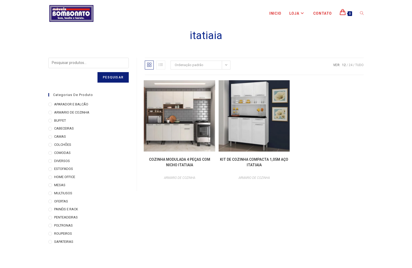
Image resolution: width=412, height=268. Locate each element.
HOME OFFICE (64, 177)
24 (350, 65)
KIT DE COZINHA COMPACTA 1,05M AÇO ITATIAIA (254, 162)
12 (344, 65)
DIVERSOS (62, 161)
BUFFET (60, 120)
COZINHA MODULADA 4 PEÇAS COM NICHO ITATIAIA (179, 162)
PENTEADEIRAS (66, 217)
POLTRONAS (63, 225)
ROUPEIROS (63, 233)
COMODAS (62, 153)
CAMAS (60, 136)
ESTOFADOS (63, 169)
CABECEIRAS (64, 128)
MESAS (59, 185)
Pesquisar (113, 77)
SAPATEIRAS (63, 242)
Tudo (359, 65)
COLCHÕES (62, 145)
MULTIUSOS (63, 193)
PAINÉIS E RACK (66, 209)
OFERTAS (61, 201)
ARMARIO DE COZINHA (179, 178)
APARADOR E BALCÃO (71, 104)
